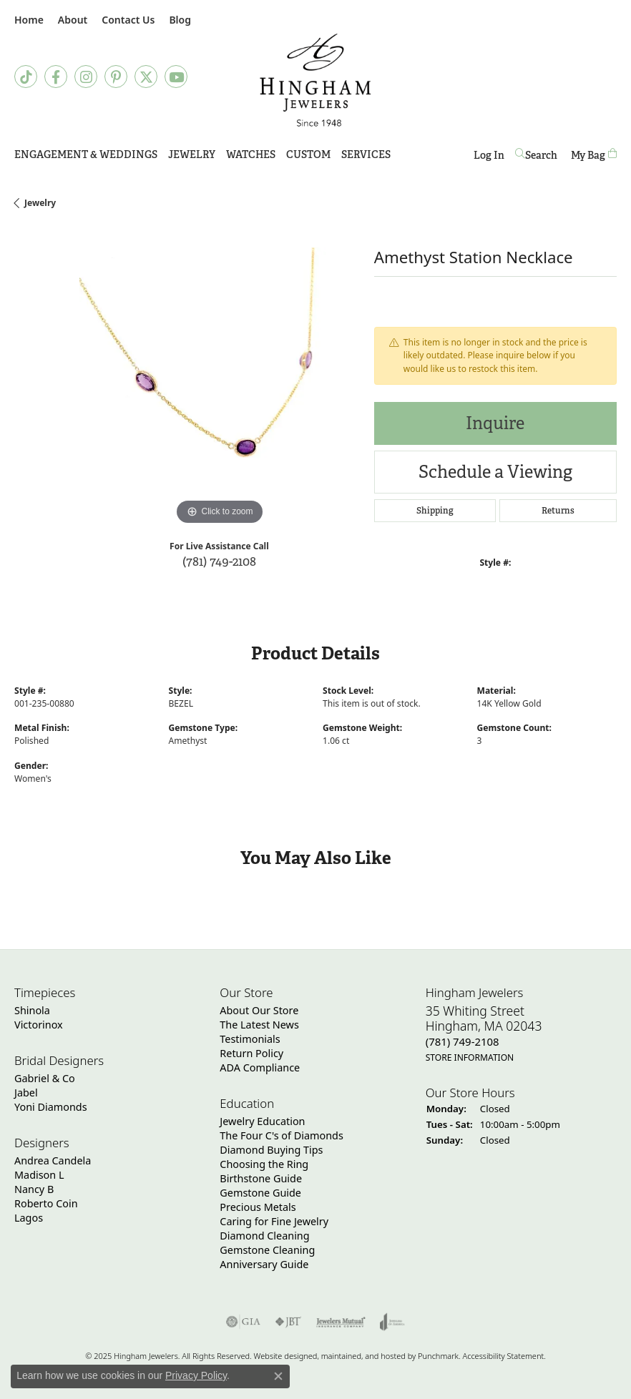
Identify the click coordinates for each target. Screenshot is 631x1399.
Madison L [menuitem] (39, 1175)
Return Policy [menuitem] (251, 1053)
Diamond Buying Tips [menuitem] (271, 1150)
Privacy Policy (196, 1375)
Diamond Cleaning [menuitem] (264, 1235)
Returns (558, 510)
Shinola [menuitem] (32, 1010)
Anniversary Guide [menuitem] (264, 1264)
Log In (489, 158)
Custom (308, 154)
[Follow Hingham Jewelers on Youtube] (176, 76)
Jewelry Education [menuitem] (262, 1121)
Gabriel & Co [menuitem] (44, 1078)
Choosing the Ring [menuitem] (264, 1164)
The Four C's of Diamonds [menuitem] (281, 1135)
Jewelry (191, 154)
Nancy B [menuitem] (34, 1189)
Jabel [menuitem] (26, 1092)
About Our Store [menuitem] (259, 1010)
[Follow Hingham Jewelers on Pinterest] (115, 76)
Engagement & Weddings (85, 154)
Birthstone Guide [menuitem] (261, 1178)
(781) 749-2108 (219, 561)
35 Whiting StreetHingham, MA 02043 (484, 1033)
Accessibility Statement (503, 1355)
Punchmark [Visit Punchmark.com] (438, 1355)
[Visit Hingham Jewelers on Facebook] (55, 76)
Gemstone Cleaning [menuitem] (267, 1250)
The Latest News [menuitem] (259, 1024)
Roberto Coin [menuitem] (46, 1203)
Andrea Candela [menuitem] (52, 1160)
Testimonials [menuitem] (250, 1039)
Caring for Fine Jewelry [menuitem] (274, 1221)
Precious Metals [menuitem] (257, 1207)
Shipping (435, 510)
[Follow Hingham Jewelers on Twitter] (145, 76)
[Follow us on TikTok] (25, 76)
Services (366, 154)
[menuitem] (243, 1321)
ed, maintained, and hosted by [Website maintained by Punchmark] (363, 1355)
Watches (250, 154)
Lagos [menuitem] (28, 1217)
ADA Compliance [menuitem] (260, 1067)
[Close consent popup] (278, 1376)
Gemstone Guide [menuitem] (260, 1192)
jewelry (40, 203)
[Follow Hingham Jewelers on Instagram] (85, 76)
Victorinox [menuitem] (38, 1024)
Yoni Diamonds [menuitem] (50, 1107)
